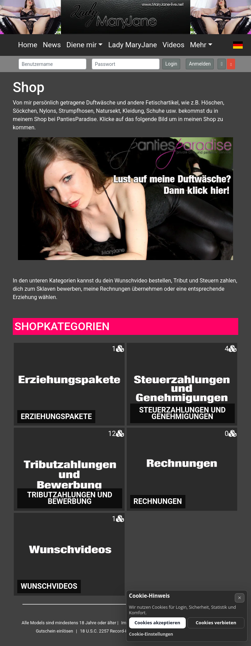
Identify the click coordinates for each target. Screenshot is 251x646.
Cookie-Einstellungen (151, 634)
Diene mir (81, 45)
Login (171, 64)
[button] (237, 45)
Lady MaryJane (132, 45)
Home (27, 45)
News (52, 45)
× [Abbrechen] (239, 598)
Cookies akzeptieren (157, 622)
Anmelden (200, 64)
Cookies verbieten (216, 622)
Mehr (198, 45)
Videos (173, 45)
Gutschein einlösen (54, 631)
